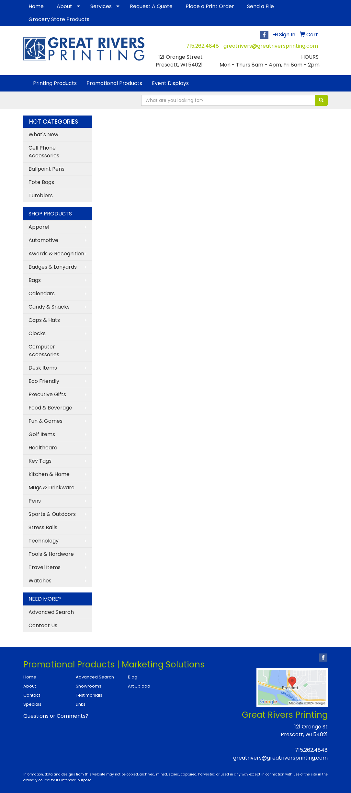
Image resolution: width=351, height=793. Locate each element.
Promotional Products (114, 83)
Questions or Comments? (55, 716)
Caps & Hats (44, 320)
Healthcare (42, 447)
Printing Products (55, 83)
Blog (132, 677)
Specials (32, 704)
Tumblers (40, 195)
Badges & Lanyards (52, 267)
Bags (34, 280)
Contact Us (42, 625)
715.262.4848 (202, 46)
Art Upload (139, 686)
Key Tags (39, 461)
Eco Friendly (43, 381)
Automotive (43, 240)
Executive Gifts (47, 394)
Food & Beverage (50, 407)
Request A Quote (151, 6)
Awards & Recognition (56, 253)
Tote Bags (41, 182)
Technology (43, 540)
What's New (43, 134)
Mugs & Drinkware (51, 487)
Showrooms (88, 686)
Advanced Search (51, 612)
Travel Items (44, 567)
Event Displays (170, 83)
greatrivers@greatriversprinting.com (270, 46)
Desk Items (42, 368)
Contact (31, 695)
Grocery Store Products (58, 19)
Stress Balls (42, 527)
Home (36, 6)
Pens (34, 501)
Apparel (38, 227)
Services (101, 6)
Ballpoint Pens (46, 169)
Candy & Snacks (49, 307)
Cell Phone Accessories (43, 151)
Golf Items (41, 434)
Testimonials (89, 695)
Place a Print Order (210, 6)
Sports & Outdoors (52, 514)
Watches (39, 580)
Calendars (41, 293)
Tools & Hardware (51, 554)
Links (80, 704)
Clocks (37, 333)
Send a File (260, 6)
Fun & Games (45, 421)
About (64, 6)
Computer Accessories (43, 350)
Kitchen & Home (49, 474)
